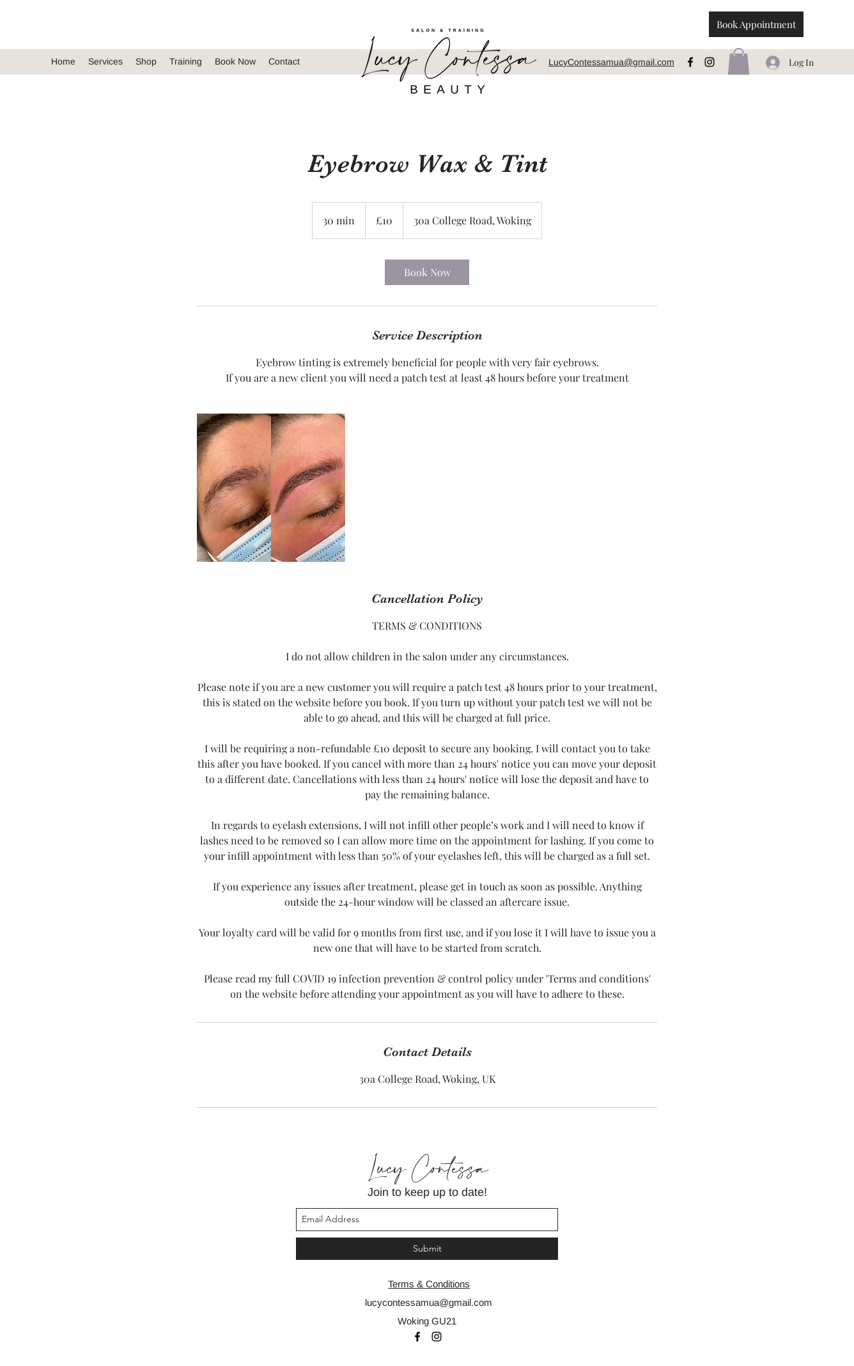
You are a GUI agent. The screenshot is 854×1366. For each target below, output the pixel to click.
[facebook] (690, 62)
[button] (738, 61)
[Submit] (427, 1249)
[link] (427, 272)
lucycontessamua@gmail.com (428, 1302)
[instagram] (709, 62)
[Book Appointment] (756, 24)
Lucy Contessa (427, 1169)
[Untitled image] (271, 488)
